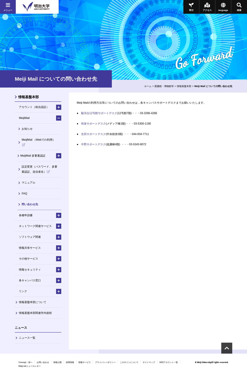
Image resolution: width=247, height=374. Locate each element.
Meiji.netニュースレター (30, 366)
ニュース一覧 (27, 337)
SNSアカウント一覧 (168, 362)
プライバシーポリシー (105, 362)
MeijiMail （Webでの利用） (38, 139)
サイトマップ (149, 362)
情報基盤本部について (32, 302)
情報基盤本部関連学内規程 (35, 312)
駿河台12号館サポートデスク (99, 113)
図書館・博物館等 (164, 86)
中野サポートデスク (93, 144)
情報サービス (84, 362)
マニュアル (28, 182)
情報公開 (57, 362)
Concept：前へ (25, 362)
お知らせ (27, 128)
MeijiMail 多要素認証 (32, 155)
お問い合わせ (43, 362)
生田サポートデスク (93, 134)
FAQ (24, 193)
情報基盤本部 (184, 86)
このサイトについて (129, 362)
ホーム (147, 86)
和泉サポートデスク (93, 123)
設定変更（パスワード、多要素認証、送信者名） (39, 169)
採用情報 (70, 362)
